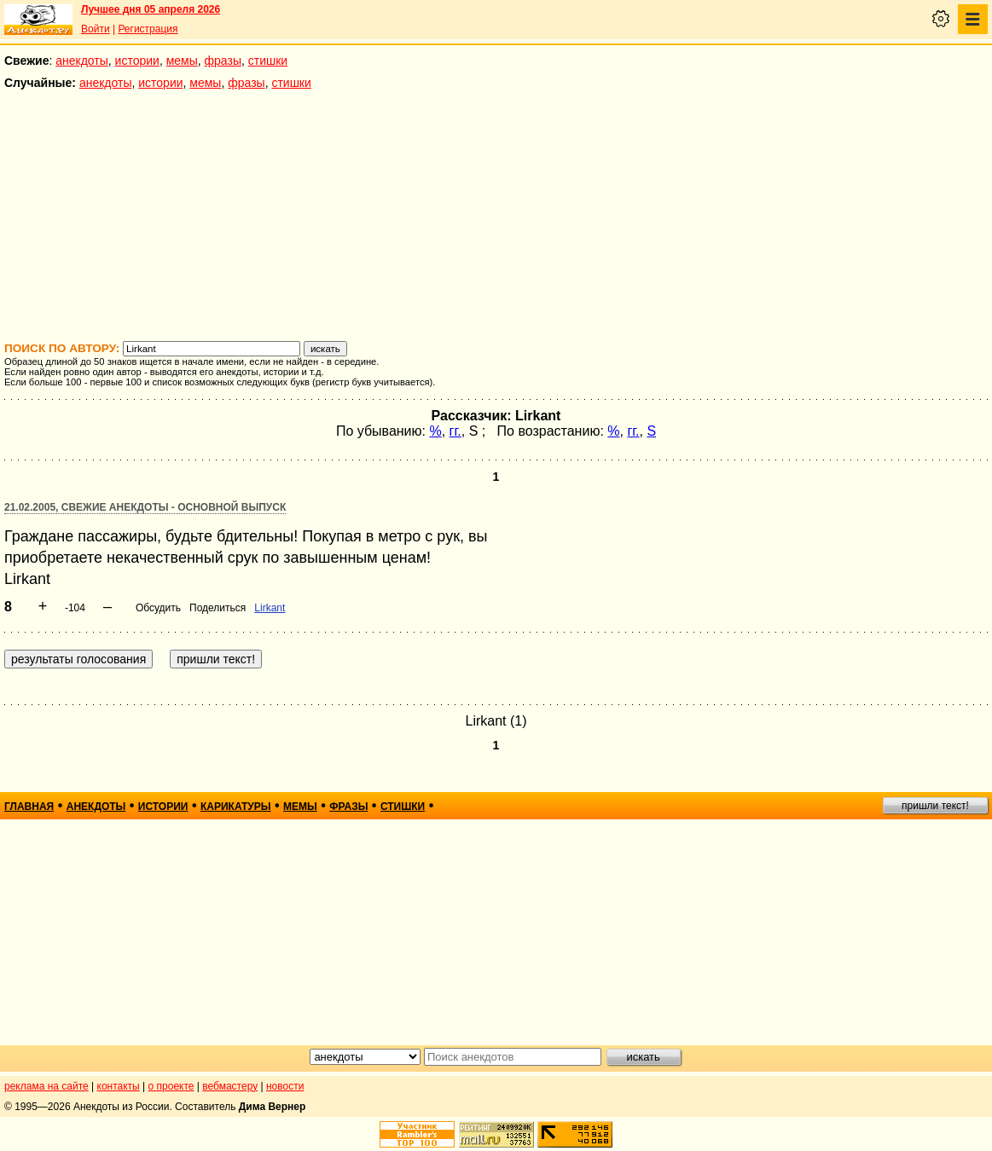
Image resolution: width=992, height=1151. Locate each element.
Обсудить (158, 608)
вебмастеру (230, 1086)
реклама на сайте (46, 1086)
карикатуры (235, 807)
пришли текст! (935, 806)
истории (137, 60)
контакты (118, 1086)
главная (29, 807)
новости (285, 1086)
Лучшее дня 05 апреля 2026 (150, 9)
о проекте (171, 1086)
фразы (223, 60)
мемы (182, 60)
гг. (455, 431)
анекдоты (81, 60)
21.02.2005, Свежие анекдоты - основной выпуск (145, 507)
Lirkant (269, 608)
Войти (95, 29)
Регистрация (147, 29)
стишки (267, 60)
